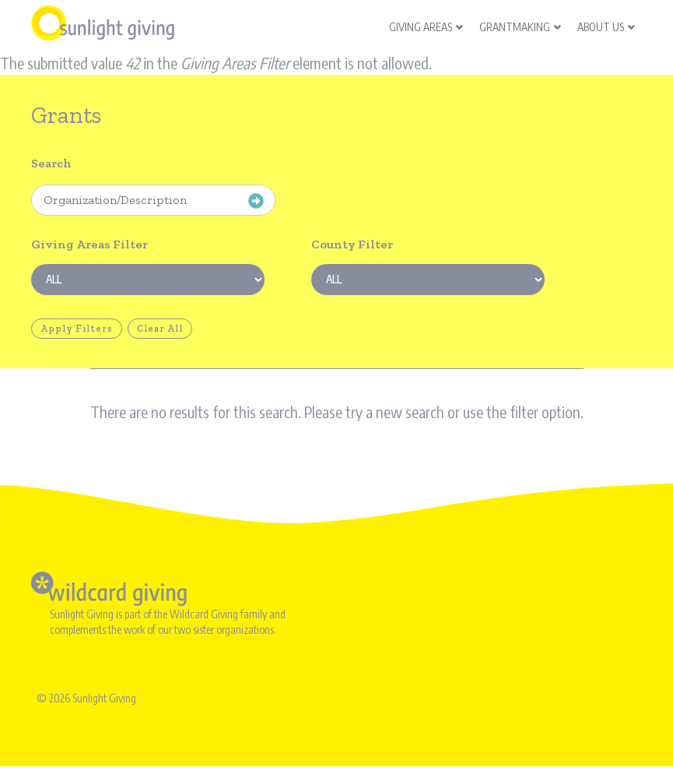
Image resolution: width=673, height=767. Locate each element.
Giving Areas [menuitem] (426, 26)
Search (51, 163)
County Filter (352, 244)
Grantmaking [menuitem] (520, 26)
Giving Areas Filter (89, 244)
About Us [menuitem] (606, 26)
